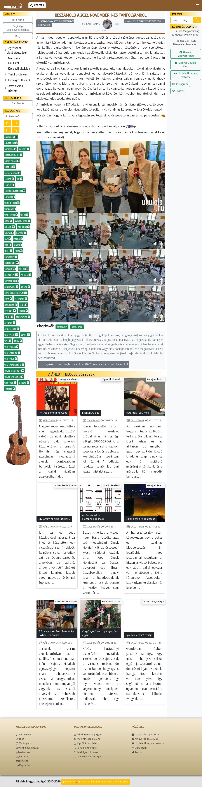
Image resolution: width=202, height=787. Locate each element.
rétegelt (10, 310)
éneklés (9, 388)
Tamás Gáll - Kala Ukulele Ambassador (185, 42)
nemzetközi (11, 280)
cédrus (9, 184)
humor (21, 232)
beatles (9, 166)
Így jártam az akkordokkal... (54, 519)
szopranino (23, 316)
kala (19, 250)
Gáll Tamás (18, 103)
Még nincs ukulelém (14, 60)
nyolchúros (11, 286)
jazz (7, 244)
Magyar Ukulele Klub (185, 64)
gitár (8, 220)
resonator (20, 298)
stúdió (8, 316)
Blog (18, 36)
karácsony (10, 256)
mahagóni (11, 274)
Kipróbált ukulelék (19, 68)
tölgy (18, 340)
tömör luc (10, 358)
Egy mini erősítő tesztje (139, 635)
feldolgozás (11, 202)
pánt (8, 298)
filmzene (10, 208)
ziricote (24, 382)
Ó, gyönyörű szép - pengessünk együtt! (100, 633)
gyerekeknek (22, 220)
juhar (17, 244)
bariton (24, 148)
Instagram (180, 84)
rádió (23, 304)
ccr (19, 178)
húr (7, 238)
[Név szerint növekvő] (15, 123)
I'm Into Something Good (52, 413)
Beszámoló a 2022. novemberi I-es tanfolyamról (100, 15)
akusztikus (10, 142)
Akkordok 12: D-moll (137, 413)
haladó (9, 226)
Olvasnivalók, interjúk (16, 88)
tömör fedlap (12, 352)
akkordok (10, 136)
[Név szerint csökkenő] (7, 123)
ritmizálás (10, 304)
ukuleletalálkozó (14, 370)
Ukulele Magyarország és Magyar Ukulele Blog (185, 32)
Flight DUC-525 (90, 413)
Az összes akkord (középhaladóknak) (93, 517)
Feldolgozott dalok (19, 80)
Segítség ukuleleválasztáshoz (18, 27)
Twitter (178, 91)
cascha (9, 178)
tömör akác (11, 346)
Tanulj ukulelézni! (155, 379)
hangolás (24, 226)
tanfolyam (11, 334)
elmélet (9, 196)
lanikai (23, 268)
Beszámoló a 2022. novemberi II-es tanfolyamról (55, 23)
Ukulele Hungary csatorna (185, 75)
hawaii (9, 232)
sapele (23, 310)
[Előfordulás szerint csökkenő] (7, 130)
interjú (18, 238)
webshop (10, 382)
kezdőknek (11, 262)
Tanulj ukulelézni (18, 74)
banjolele (10, 148)
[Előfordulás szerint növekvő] (15, 130)
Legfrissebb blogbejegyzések (17, 50)
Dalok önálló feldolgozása (140, 519)
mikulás (26, 274)
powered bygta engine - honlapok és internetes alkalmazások (95, 782)
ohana (25, 286)
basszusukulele (13, 154)
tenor (25, 334)
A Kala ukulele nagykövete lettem (144, 21)
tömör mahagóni (14, 364)
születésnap (11, 328)
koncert (10, 268)
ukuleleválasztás (13, 376)
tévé (7, 340)
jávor (8, 250)
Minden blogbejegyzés (88, 734)
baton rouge (11, 160)
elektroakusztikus (14, 190)
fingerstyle (11, 214)
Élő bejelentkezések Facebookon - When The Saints (56, 633)
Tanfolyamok (18, 19)
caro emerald (12, 172)
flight (24, 214)
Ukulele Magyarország (185, 53)
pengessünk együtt (15, 292)
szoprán (9, 322)
